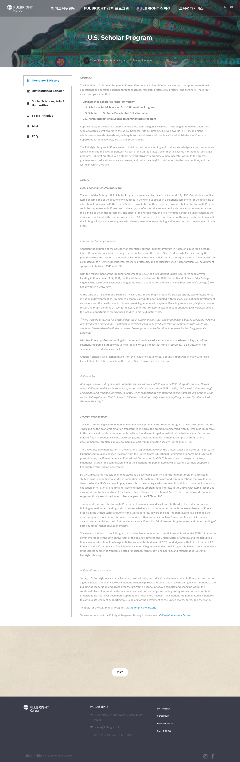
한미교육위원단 (163, 708)
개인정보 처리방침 (32, 755)
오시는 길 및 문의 (164, 731)
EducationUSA (165, 723)
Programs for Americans (111, 60)
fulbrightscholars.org (143, 607)
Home (91, 60)
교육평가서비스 (163, 716)
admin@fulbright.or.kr (107, 727)
